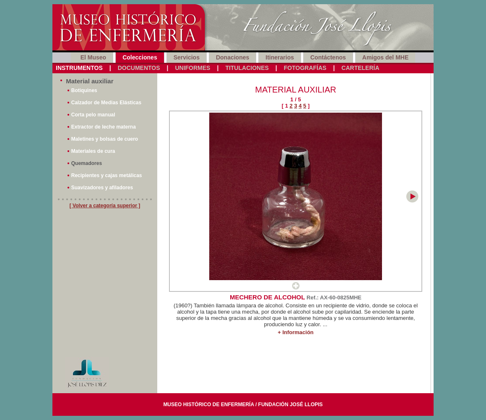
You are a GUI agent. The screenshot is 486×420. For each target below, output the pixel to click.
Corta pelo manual (93, 115)
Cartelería (360, 67)
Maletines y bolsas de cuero (104, 139)
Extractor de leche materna (103, 127)
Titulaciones (246, 67)
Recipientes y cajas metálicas (106, 175)
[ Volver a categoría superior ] (105, 206)
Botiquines (84, 90)
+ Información (296, 332)
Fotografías (305, 67)
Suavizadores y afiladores (102, 188)
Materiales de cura (93, 151)
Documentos (139, 67)
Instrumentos (79, 67)
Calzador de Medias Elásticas (106, 103)
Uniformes (192, 67)
